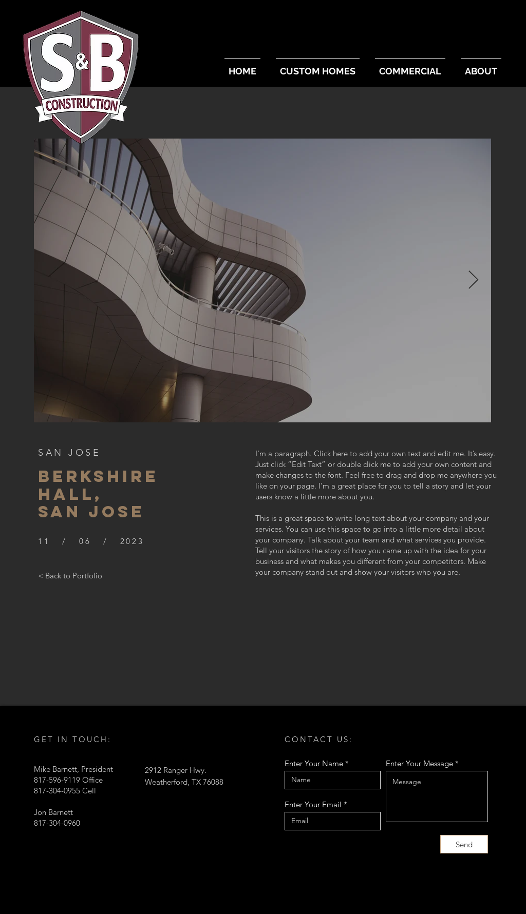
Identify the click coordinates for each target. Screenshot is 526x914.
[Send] (464, 844)
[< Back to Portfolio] (70, 575)
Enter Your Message (419, 763)
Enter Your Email (313, 804)
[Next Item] (473, 280)
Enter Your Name (314, 763)
